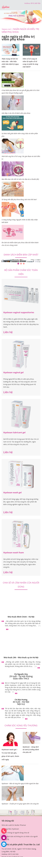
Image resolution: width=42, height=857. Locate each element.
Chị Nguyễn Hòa (21, 674)
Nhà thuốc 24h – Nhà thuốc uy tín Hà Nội (21, 657)
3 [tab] (24, 263)
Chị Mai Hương (21, 699)
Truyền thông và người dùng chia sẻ (15, 832)
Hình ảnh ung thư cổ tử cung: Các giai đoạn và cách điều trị (21, 157)
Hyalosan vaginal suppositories (18, 312)
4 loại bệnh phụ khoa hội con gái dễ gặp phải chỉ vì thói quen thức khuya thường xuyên (20, 91)
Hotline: (27, 3)
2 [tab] (21, 263)
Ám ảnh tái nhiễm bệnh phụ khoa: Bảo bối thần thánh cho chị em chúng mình (20, 243)
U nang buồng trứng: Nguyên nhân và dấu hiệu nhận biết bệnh (20, 221)
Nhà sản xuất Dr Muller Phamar (14, 825)
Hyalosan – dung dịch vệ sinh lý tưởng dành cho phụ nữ (31, 749)
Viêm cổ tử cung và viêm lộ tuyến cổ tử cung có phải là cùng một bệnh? (30, 63)
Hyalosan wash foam (13, 552)
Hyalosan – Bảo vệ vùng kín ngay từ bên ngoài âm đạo (20, 783)
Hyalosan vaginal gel (13, 372)
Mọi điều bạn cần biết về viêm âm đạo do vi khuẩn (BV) (20, 179)
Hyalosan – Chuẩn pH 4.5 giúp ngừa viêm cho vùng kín (20, 804)
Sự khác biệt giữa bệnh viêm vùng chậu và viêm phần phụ (20, 134)
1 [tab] (18, 263)
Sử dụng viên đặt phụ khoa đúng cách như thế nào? (19, 199)
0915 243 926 (13, 854)
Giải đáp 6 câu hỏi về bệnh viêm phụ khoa (16, 113)
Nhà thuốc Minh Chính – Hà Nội (21, 617)
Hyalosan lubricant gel (14, 432)
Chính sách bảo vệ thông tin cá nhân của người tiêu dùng (20, 837)
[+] (39, 626)
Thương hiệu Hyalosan (10, 829)
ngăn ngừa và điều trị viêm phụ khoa (20, 30)
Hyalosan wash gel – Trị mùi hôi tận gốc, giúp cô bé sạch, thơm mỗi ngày (10, 754)
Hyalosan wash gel (12, 492)
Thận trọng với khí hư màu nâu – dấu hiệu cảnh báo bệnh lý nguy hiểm (10, 63)
